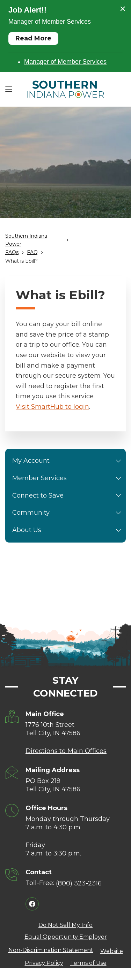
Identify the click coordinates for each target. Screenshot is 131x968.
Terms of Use (88, 963)
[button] (118, 461)
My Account (68, 461)
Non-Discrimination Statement (50, 950)
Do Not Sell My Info (65, 925)
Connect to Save (68, 496)
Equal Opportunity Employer (65, 937)
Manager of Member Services (65, 61)
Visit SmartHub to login (52, 406)
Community (68, 513)
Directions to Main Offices (66, 751)
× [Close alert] (122, 8)
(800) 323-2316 (79, 883)
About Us (68, 530)
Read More (33, 38)
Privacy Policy (44, 963)
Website (111, 951)
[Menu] (8, 89)
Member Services (68, 478)
